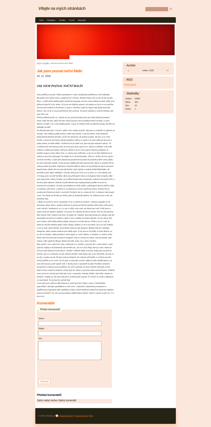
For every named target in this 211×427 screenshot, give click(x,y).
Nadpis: (41, 328)
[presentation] (62, 369)
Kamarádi (82, 20)
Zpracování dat (81, 416)
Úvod (41, 20)
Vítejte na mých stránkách (61, 8)
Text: (40, 338)
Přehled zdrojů (130, 84)
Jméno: (41, 318)
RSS (91, 416)
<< (129, 70)
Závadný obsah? (67, 416)
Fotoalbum (51, 20)
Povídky (62, 20)
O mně (71, 20)
